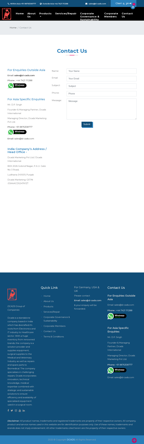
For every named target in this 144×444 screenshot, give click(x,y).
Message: (57, 100)
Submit (86, 124)
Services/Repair (66, 13)
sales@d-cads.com (97, 4)
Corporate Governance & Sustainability (89, 16)
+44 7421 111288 (61, 4)
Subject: (56, 85)
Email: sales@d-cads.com (87, 300)
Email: (55, 77)
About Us (31, 15)
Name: (55, 71)
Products (45, 13)
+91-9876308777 (28, 4)
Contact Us (127, 15)
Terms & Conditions (54, 336)
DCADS (71, 439)
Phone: (55, 92)
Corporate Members (111, 15)
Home (20, 13)
